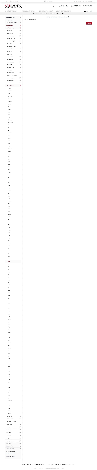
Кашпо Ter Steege (58, 13)
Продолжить (89, 23)
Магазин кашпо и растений (51, 468)
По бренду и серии (49, 13)
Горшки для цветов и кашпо (40, 13)
